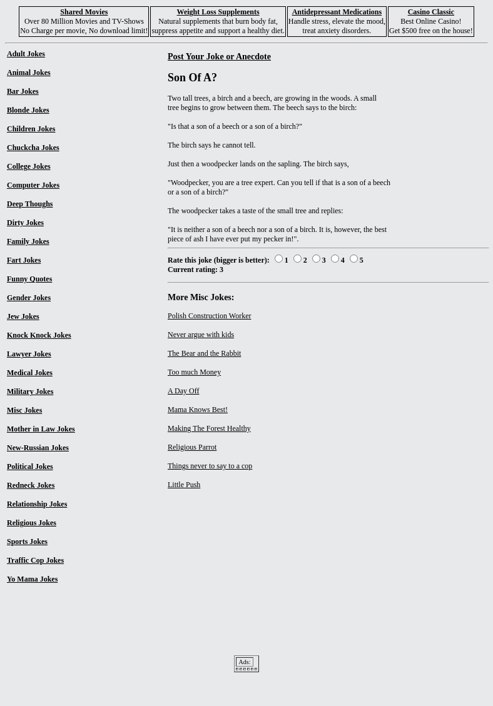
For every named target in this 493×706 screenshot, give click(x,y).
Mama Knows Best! (198, 409)
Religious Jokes (31, 522)
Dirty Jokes (25, 222)
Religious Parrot (192, 447)
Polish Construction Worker (209, 315)
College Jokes (29, 166)
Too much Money (194, 372)
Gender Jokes (29, 297)
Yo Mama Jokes (32, 579)
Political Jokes (30, 466)
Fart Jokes (24, 260)
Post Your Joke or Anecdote (219, 56)
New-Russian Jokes (38, 447)
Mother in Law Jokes (41, 429)
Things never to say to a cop (210, 465)
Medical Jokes (30, 372)
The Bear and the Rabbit (204, 353)
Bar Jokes (23, 91)
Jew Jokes (23, 316)
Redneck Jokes (30, 485)
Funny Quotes (29, 279)
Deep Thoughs (30, 203)
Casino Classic (431, 12)
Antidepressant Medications (337, 12)
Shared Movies (84, 12)
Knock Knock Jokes (39, 335)
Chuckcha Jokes (33, 147)
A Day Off (183, 390)
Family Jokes (28, 241)
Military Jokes (30, 391)
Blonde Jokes (28, 110)
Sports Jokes (27, 541)
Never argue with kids (201, 334)
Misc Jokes (24, 410)
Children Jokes (31, 128)
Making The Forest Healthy (209, 428)
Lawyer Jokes (29, 354)
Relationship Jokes (37, 504)
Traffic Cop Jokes (35, 560)
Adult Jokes (26, 53)
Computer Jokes (33, 185)
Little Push (184, 484)
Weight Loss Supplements (218, 12)
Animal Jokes (29, 72)
